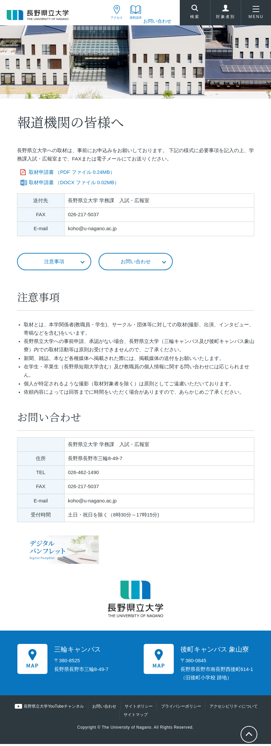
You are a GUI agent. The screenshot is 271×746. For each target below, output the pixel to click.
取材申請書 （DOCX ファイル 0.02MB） (74, 183)
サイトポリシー (138, 708)
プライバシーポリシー (181, 708)
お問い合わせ (157, 21)
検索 (194, 13)
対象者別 (225, 14)
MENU (256, 14)
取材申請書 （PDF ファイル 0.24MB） (72, 173)
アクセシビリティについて (233, 708)
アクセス (103, 21)
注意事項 (54, 263)
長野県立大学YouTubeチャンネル (54, 708)
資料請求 (130, 21)
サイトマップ (136, 716)
